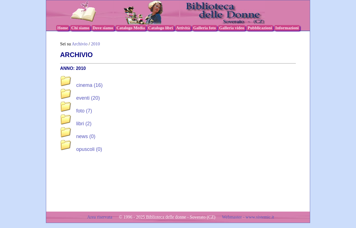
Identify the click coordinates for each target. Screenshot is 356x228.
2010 (95, 43)
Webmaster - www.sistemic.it (248, 217)
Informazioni (287, 28)
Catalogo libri (160, 28)
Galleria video (231, 28)
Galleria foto (204, 28)
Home (62, 28)
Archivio (80, 43)
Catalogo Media (131, 28)
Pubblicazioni (260, 28)
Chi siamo (80, 28)
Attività (183, 28)
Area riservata (100, 217)
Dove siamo (103, 28)
